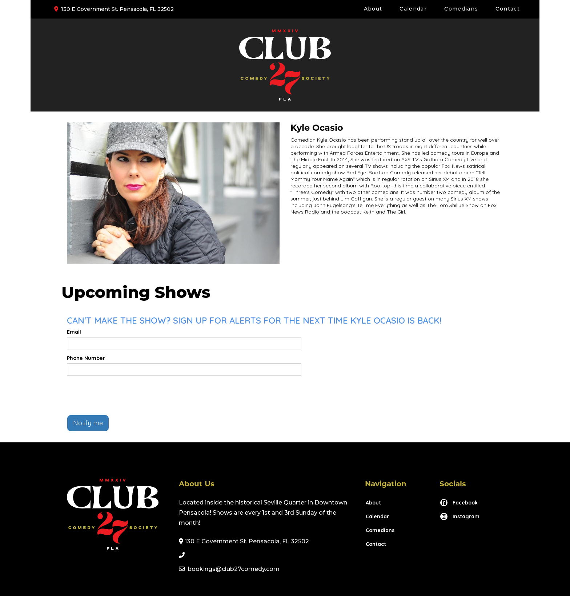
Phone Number (86, 358)
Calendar (413, 8)
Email (74, 332)
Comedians (461, 8)
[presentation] (122, 395)
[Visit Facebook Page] (458, 502)
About (373, 8)
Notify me (88, 423)
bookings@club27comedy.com (234, 568)
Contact (507, 8)
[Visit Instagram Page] (459, 516)
